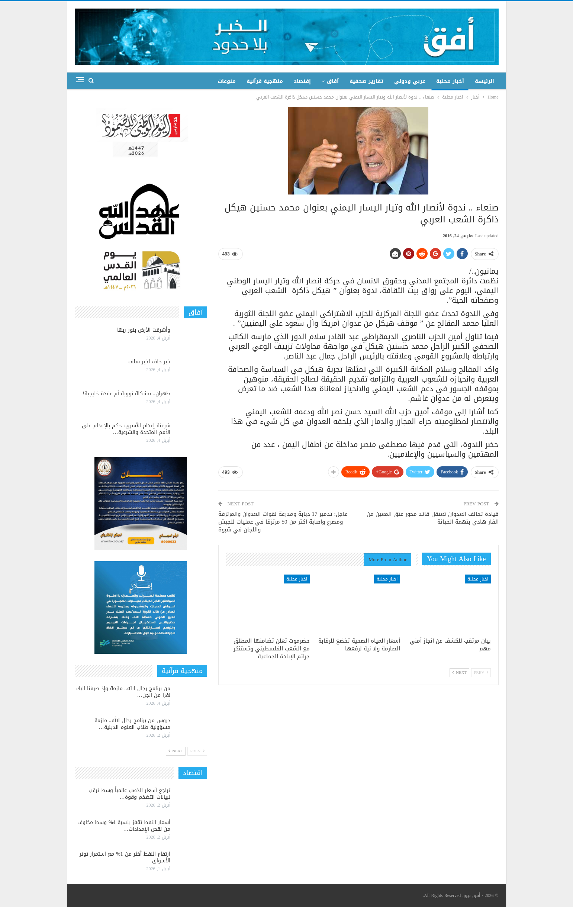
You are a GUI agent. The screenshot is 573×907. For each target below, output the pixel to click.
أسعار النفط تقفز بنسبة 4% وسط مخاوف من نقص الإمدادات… (123, 825)
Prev (481, 672)
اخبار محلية (477, 579)
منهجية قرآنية (265, 81)
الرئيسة (484, 81)
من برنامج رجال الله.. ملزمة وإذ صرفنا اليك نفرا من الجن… (123, 692)
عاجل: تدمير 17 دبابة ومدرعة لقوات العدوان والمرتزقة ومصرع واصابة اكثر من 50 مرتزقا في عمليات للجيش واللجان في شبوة (283, 522)
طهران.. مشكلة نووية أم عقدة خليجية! (126, 394)
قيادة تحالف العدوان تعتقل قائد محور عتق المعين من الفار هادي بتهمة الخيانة (433, 518)
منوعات (227, 81)
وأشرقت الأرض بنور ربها (143, 330)
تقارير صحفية (366, 81)
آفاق (333, 81)
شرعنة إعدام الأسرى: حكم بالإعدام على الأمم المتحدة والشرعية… (126, 429)
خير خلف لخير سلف (149, 362)
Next (459, 672)
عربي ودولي (409, 81)
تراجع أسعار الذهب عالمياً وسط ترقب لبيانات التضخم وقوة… (129, 793)
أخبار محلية (450, 81)
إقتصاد (302, 81)
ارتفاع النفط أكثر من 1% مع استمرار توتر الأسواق (125, 857)
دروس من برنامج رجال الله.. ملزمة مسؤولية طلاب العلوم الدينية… (132, 723)
